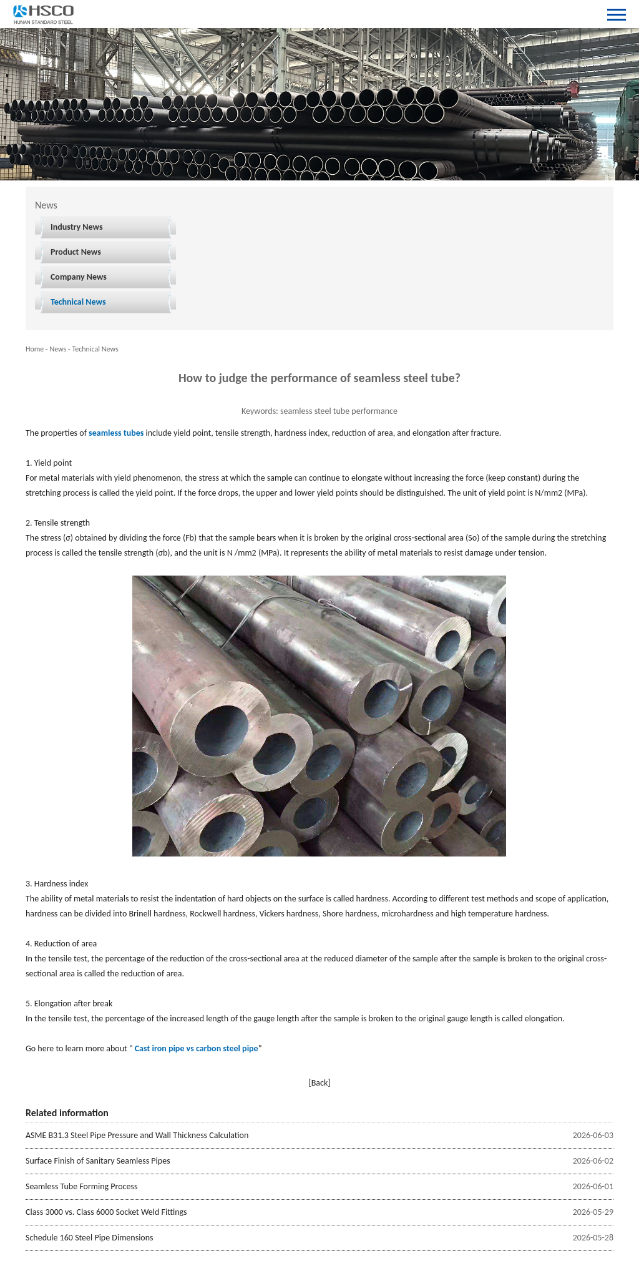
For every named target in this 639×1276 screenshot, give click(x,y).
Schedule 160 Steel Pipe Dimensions (90, 1237)
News (57, 349)
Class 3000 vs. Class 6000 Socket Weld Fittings (106, 1212)
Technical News (78, 302)
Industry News (77, 227)
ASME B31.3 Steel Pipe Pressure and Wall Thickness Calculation (137, 1135)
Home (35, 349)
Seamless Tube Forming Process (82, 1186)
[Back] (319, 1082)
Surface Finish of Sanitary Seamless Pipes (98, 1161)
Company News (79, 277)
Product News (76, 252)
